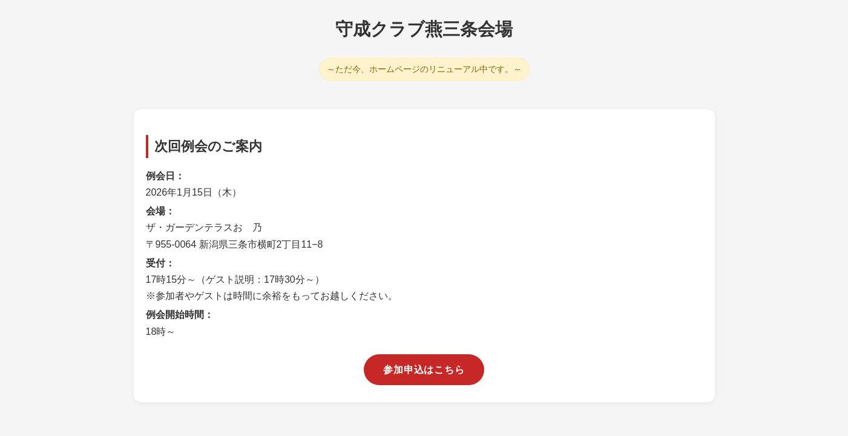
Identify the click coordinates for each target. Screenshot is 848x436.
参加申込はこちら (423, 370)
